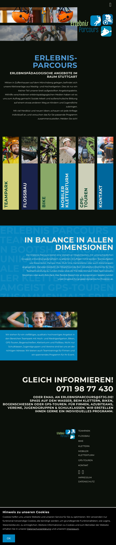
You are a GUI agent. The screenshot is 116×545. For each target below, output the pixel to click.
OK (9, 538)
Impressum (85, 477)
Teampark (84, 431)
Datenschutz (86, 481)
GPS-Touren (85, 460)
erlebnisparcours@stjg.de (86, 397)
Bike (80, 441)
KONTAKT (83, 465)
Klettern (83, 446)
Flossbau (84, 436)
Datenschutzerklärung (39, 529)
